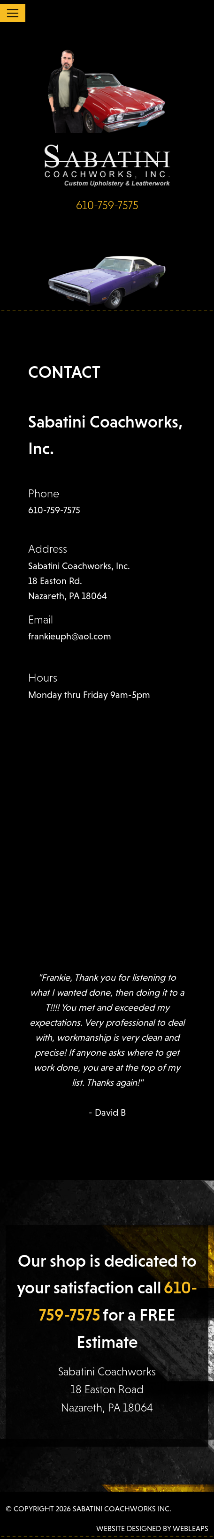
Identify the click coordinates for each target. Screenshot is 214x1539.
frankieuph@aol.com (69, 636)
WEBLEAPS (190, 1528)
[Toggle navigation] (12, 13)
